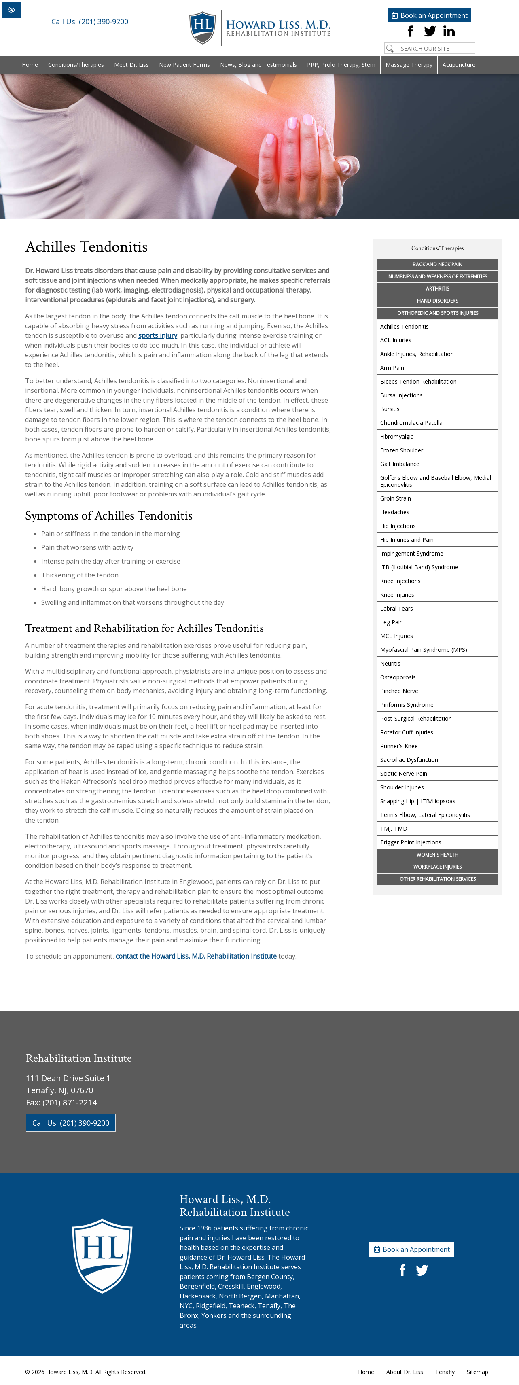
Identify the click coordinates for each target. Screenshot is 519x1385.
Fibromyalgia (397, 436)
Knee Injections (400, 581)
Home (30, 64)
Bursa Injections (401, 395)
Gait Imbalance (399, 464)
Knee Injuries (397, 594)
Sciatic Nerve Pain (403, 773)
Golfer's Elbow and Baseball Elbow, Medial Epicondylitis (435, 481)
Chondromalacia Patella (411, 422)
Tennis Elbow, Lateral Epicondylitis (425, 815)
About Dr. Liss (404, 1372)
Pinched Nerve (399, 691)
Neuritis (390, 663)
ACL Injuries (395, 340)
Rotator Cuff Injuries (406, 732)
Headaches (394, 512)
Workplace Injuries (437, 866)
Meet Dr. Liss (131, 64)
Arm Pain (392, 367)
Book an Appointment (434, 12)
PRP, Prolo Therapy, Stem (341, 64)
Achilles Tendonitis (404, 326)
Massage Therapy (409, 64)
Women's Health (437, 854)
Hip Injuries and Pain (407, 539)
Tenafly (445, 1372)
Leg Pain (391, 622)
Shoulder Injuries (402, 787)
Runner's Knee (399, 746)
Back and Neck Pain (437, 264)
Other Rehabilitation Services (438, 879)
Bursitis (390, 409)
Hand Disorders (437, 300)
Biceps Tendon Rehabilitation (418, 381)
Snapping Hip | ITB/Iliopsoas (417, 801)
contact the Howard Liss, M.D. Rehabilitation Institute (196, 956)
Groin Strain (395, 498)
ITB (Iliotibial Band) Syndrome (419, 567)
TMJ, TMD (393, 828)
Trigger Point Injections (410, 842)
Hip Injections (398, 526)
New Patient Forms (184, 64)
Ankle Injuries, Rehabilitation (417, 354)
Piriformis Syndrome (407, 704)
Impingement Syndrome (411, 553)
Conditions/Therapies (76, 64)
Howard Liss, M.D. (70, 1372)
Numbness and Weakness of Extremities (437, 276)
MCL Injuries (396, 636)
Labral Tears (396, 608)
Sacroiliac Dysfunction (409, 760)
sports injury (157, 335)
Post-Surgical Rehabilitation (416, 718)
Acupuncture (459, 64)
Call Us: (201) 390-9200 (70, 1123)
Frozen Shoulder (401, 450)
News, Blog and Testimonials (258, 64)
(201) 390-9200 (90, 27)
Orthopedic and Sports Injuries (437, 313)
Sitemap (477, 1372)
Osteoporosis (398, 677)
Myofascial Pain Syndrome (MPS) (423, 649)
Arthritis (437, 288)
